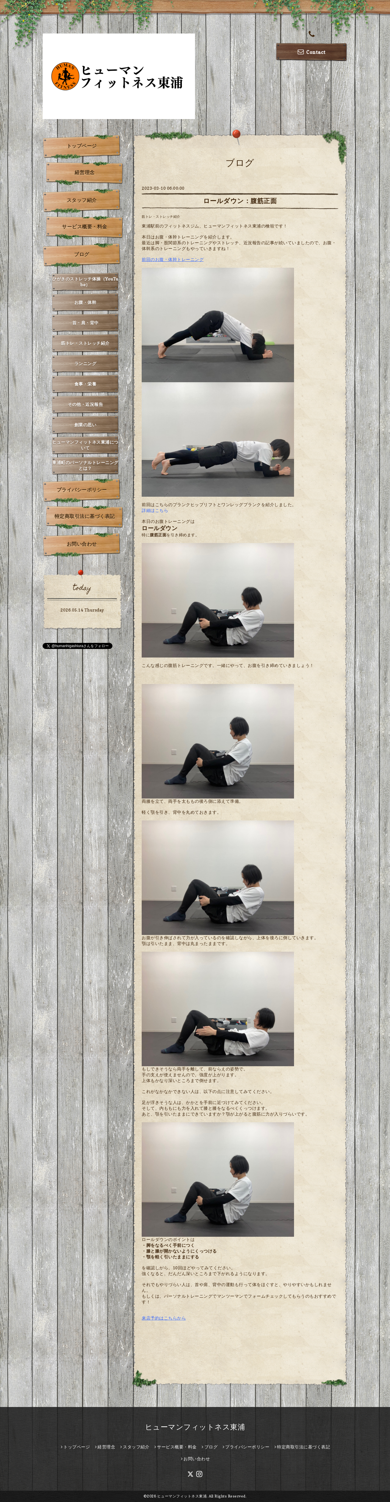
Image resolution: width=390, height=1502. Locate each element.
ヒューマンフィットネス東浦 (195, 1427)
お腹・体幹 (85, 302)
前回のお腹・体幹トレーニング (173, 259)
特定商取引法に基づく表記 (85, 516)
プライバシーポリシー (82, 490)
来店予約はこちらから (164, 1317)
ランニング (85, 363)
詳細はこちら (155, 510)
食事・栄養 (85, 383)
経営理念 (85, 172)
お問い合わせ (82, 544)
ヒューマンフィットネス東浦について (85, 444)
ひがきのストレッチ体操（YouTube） (85, 281)
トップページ (82, 146)
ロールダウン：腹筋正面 (240, 201)
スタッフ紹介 (82, 200)
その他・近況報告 (85, 404)
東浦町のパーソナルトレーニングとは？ (85, 465)
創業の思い (85, 424)
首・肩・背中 (85, 322)
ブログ (81, 254)
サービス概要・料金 (84, 227)
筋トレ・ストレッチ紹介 (161, 216)
